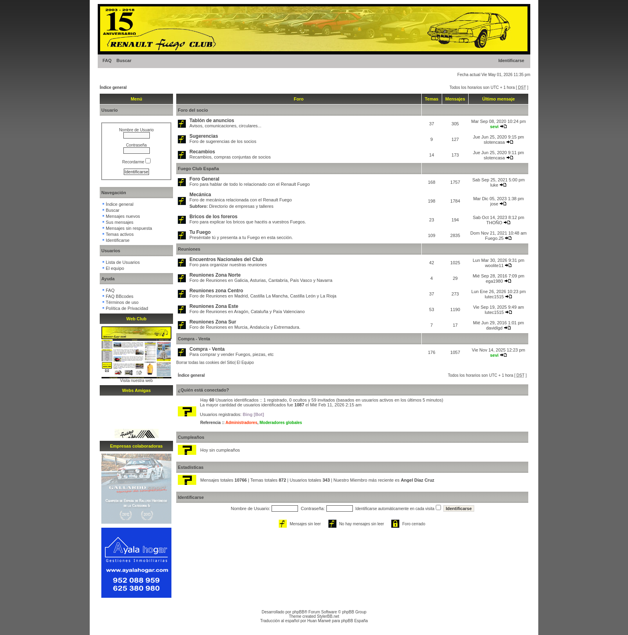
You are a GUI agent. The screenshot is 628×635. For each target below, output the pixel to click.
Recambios (202, 152)
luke (494, 185)
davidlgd (494, 328)
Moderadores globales (281, 422)
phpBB (298, 612)
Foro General (204, 179)
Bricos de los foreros (213, 216)
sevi (494, 126)
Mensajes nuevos (123, 216)
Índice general (113, 87)
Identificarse (511, 60)
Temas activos (120, 234)
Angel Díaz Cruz (418, 480)
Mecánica (200, 194)
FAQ (107, 60)
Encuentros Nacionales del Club (226, 259)
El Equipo (245, 362)
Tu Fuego (200, 232)
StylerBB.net (328, 616)
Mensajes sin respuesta (129, 228)
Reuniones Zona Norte (215, 275)
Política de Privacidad (127, 308)
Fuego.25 (494, 238)
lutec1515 (494, 296)
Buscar (124, 60)
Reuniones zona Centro (216, 290)
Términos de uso (122, 302)
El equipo (115, 268)
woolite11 (494, 265)
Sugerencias (203, 136)
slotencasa (494, 142)
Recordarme (136, 162)
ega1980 (494, 281)
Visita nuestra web (136, 380)
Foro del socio (193, 110)
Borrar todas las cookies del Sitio (205, 362)
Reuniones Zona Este (213, 306)
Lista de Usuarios (123, 262)
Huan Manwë (319, 621)
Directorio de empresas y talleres (241, 206)
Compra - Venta (194, 338)
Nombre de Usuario (136, 130)
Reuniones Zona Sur (212, 322)
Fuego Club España (198, 168)
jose (494, 203)
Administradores (241, 422)
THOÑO (494, 222)
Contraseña (136, 145)
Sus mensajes (119, 222)
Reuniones (189, 249)
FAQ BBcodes (119, 296)
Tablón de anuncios (211, 120)
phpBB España (354, 621)
